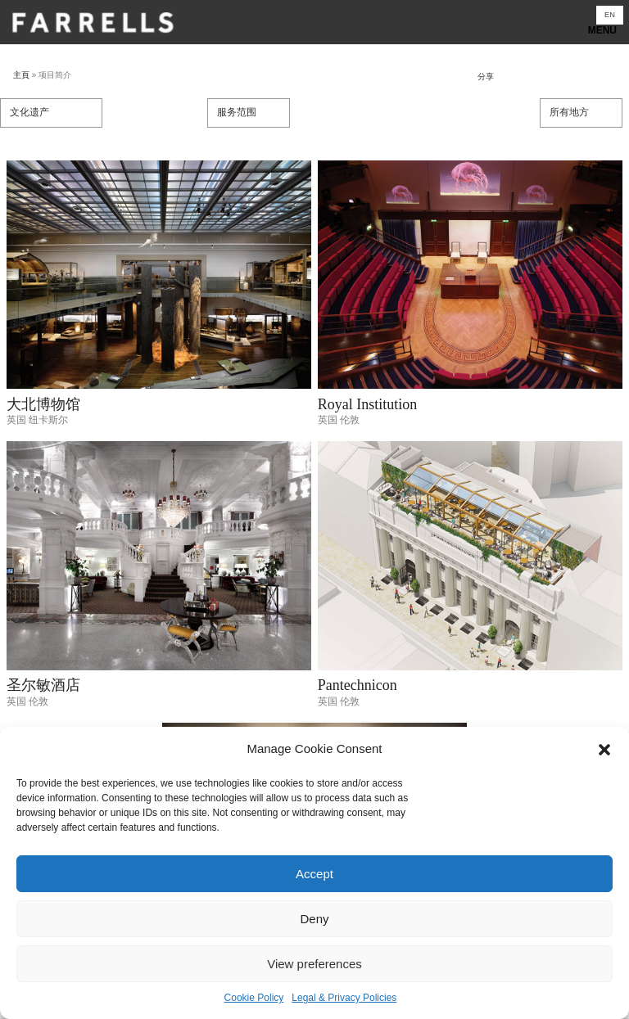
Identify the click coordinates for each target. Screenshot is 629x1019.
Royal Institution (368, 404)
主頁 (21, 74)
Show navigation (314, 26)
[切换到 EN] (609, 15)
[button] (604, 750)
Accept (314, 874)
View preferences (314, 964)
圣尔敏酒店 (43, 685)
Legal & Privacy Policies (344, 997)
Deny (314, 919)
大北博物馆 (43, 404)
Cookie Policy (254, 997)
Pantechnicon (357, 685)
